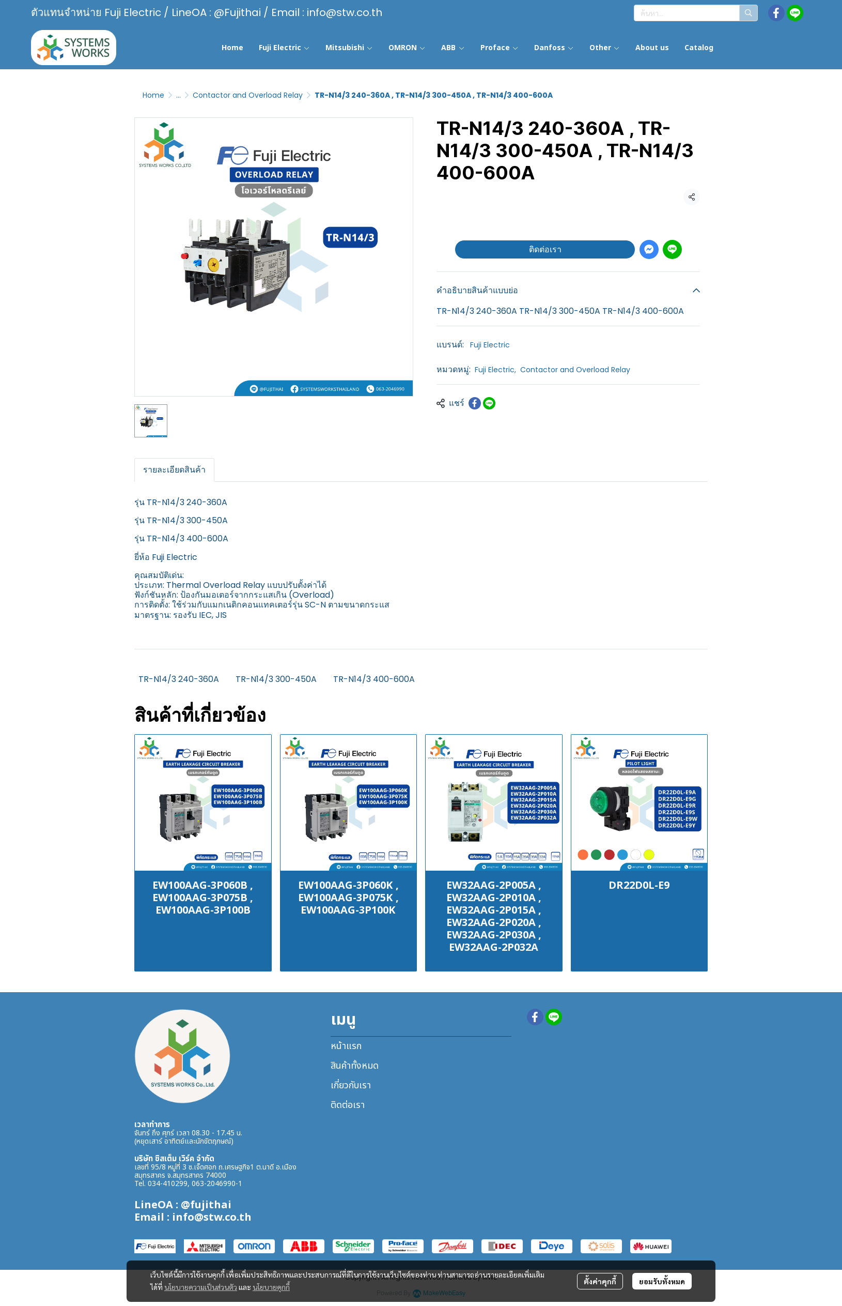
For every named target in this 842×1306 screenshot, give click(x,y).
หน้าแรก (346, 1046)
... (178, 95)
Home (153, 95)
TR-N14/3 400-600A (374, 679)
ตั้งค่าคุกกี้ (600, 1281)
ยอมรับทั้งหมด (662, 1281)
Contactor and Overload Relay (248, 95)
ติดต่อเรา (545, 249)
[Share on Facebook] (475, 403)
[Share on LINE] (489, 403)
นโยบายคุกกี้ (271, 1287)
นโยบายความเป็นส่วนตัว (200, 1287)
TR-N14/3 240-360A (178, 679)
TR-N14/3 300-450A (276, 679)
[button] (695, 13)
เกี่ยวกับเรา (351, 1085)
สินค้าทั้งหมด (355, 1066)
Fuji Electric (490, 345)
